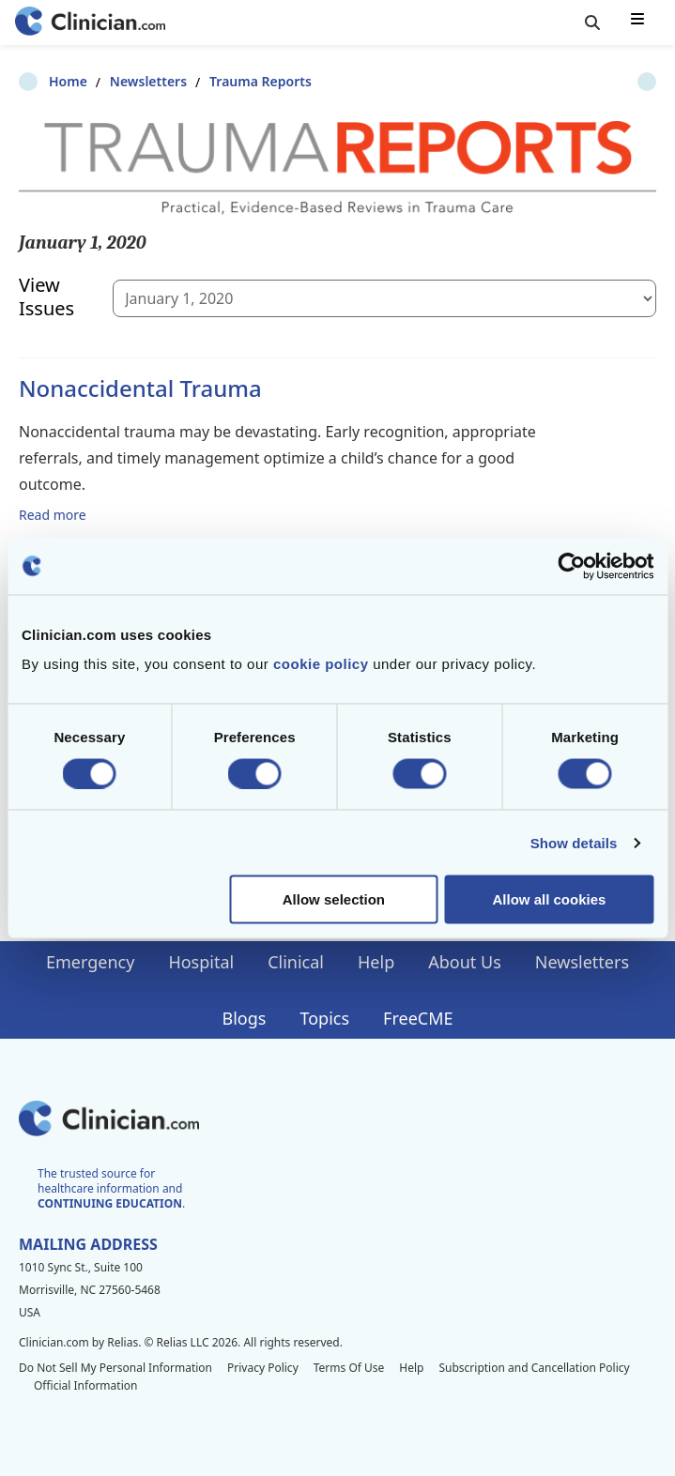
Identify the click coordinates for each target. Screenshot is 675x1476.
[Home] (90, 23)
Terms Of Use (349, 1368)
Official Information (85, 1385)
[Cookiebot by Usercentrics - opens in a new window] (571, 566)
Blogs (244, 1018)
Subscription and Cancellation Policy (533, 1368)
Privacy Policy (263, 1368)
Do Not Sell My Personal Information (115, 1368)
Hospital (201, 962)
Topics (324, 1018)
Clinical (296, 962)
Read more (52, 514)
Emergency (90, 962)
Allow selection (334, 899)
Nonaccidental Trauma (140, 388)
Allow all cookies (549, 899)
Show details (574, 842)
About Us (464, 962)
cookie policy (321, 664)
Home (38, 81)
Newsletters (118, 81)
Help (376, 962)
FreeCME (418, 1018)
